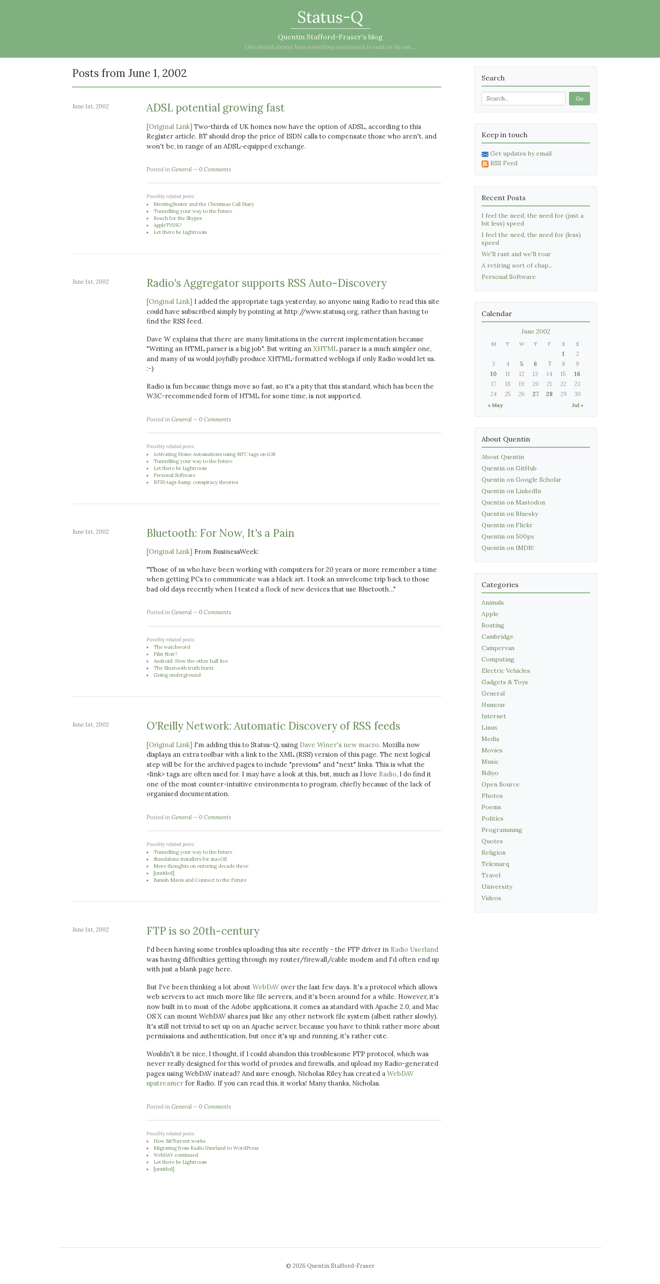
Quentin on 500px (508, 536)
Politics (492, 818)
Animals (493, 602)
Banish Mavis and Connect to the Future (200, 880)
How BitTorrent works (179, 1141)
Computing (498, 659)
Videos (491, 898)
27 (535, 394)
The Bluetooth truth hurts (183, 668)
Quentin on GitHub (509, 468)
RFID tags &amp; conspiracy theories (196, 482)
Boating (493, 625)
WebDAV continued (176, 1155)
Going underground (177, 675)
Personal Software (175, 475)
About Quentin (503, 457)
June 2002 (535, 331)
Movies (492, 750)
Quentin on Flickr (507, 525)
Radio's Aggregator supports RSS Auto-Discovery (267, 283)
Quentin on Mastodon (513, 502)
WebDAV (265, 987)
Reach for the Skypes (178, 218)
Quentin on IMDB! (508, 548)
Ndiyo (490, 773)
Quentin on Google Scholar (522, 480)
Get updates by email (517, 153)
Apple (490, 614)
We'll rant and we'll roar (516, 254)
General (181, 169)
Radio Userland (414, 949)
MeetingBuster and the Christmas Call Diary (204, 204)
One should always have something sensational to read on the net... (330, 47)
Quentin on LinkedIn (511, 491)
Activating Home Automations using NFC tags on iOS (214, 454)
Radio (387, 774)
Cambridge (497, 636)
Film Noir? (165, 654)
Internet (494, 716)
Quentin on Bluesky (510, 514)
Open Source (501, 784)
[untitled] (164, 873)
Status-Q (330, 17)
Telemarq (495, 864)
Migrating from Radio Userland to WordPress (206, 1148)
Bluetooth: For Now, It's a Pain (220, 533)
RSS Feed (499, 163)
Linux (489, 727)
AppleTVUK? (168, 225)
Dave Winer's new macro (339, 745)
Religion (494, 852)
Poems (491, 807)
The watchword (172, 647)
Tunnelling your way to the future (193, 211)
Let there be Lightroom (180, 232)
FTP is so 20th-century (203, 931)
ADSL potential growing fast (216, 108)
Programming (502, 830)
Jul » (577, 405)
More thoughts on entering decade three (201, 866)
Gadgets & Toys (505, 682)
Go (579, 98)
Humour (494, 705)
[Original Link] (169, 126)
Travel (491, 875)
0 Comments (215, 169)
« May (495, 405)
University (497, 887)
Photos (492, 796)
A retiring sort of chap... (517, 265)
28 (549, 394)
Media (490, 739)
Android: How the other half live (191, 661)
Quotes (492, 841)
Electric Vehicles (506, 671)
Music (490, 762)
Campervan (498, 648)
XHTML (325, 348)
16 (577, 374)
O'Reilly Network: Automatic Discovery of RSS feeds (273, 726)
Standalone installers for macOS (190, 859)
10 (493, 374)
